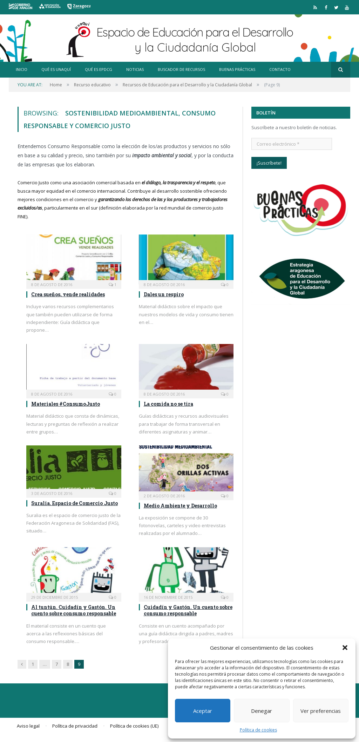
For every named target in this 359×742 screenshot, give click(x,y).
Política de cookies (258, 730)
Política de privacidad (74, 726)
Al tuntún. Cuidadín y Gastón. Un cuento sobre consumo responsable (73, 610)
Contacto (280, 69)
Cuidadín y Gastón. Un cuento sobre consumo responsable (188, 610)
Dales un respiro (164, 294)
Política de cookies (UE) (134, 726)
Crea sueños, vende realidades (68, 294)
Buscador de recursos (181, 69)
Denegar (261, 710)
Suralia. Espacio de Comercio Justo (74, 503)
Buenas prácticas (237, 69)
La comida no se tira (168, 403)
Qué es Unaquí (56, 69)
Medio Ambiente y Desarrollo (180, 505)
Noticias (135, 69)
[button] (344, 647)
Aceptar (202, 710)
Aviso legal (28, 726)
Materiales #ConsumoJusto (65, 403)
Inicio (21, 69)
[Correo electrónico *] (291, 144)
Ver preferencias (320, 710)
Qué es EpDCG (98, 69)
